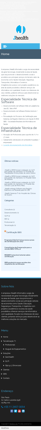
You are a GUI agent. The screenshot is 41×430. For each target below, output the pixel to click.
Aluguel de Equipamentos (15, 349)
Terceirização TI (9, 341)
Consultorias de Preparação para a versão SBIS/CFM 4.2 (18, 248)
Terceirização (9, 225)
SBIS (5, 374)
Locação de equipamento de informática (17, 145)
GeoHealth (9, 357)
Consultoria (8, 209)
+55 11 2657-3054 (13, 407)
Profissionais (10, 345)
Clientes (6, 370)
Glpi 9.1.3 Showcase (13, 365)
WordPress (5, 428)
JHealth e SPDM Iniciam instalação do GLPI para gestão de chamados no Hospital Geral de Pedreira (20, 177)
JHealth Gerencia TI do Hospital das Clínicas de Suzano (20, 194)
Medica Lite (14, 424)
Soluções (6, 353)
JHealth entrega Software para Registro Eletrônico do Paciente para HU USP (18, 189)
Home (5, 337)
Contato (6, 378)
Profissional (8, 222)
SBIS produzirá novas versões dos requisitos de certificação (17, 263)
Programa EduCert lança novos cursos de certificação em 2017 (19, 240)
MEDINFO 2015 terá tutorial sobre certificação (17, 255)
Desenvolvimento (10, 213)
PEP (5, 219)
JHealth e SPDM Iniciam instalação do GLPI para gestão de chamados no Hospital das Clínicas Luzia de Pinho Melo (19, 184)
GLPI (6, 216)
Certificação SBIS (14, 232)
